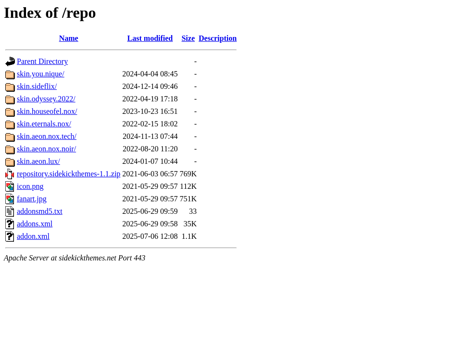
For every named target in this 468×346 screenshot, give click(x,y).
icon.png (30, 186)
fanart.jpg (32, 199)
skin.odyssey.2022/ (46, 99)
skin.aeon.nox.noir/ (46, 149)
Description (218, 38)
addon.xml (33, 236)
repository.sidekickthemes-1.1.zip (68, 174)
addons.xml (34, 224)
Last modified (150, 38)
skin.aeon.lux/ (38, 161)
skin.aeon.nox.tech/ (46, 136)
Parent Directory (42, 61)
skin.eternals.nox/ (44, 124)
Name (68, 38)
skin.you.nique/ (40, 74)
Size (188, 38)
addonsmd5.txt (40, 211)
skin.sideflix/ (37, 86)
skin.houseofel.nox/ (47, 111)
